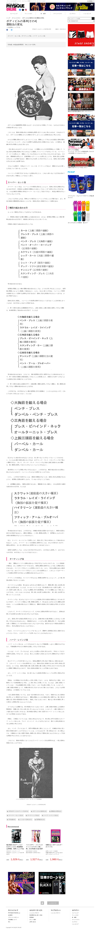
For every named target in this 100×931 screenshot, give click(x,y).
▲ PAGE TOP (53, 903)
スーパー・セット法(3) (16, 815)
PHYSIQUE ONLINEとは (14, 913)
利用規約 (31, 917)
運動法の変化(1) (56, 811)
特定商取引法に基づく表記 (35, 915)
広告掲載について (12, 919)
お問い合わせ (32, 921)
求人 (9, 921)
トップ (8, 18)
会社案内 (10, 915)
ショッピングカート (55, 913)
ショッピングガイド (34, 913)
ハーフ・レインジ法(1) (51, 815)
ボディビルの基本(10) (39, 811)
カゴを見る (91, 1)
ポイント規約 (32, 919)
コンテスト (72, 13)
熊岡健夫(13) (40, 819)
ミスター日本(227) (26, 819)
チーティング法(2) (33, 815)
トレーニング (13, 13)
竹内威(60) (12, 819)
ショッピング (87, 13)
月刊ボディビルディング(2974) (18, 811)
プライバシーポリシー (13, 917)
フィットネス (28, 13)
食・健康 (43, 13)
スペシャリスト (57, 13)
